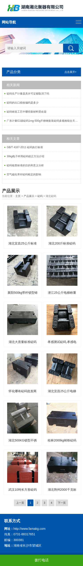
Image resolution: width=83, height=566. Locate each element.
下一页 (62, 502)
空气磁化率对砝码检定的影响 (24, 174)
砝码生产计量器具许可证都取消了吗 (28, 93)
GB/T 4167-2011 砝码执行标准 (25, 147)
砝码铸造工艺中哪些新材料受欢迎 (26, 111)
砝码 (40, 196)
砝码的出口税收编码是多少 (23, 102)
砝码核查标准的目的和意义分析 (25, 165)
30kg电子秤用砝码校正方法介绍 (25, 156)
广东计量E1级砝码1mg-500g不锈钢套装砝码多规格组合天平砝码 (44, 120)
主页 (18, 196)
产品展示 (29, 196)
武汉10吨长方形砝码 (22, 489)
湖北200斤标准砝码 (61, 243)
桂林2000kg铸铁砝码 (62, 440)
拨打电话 (42, 560)
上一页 (20, 502)
